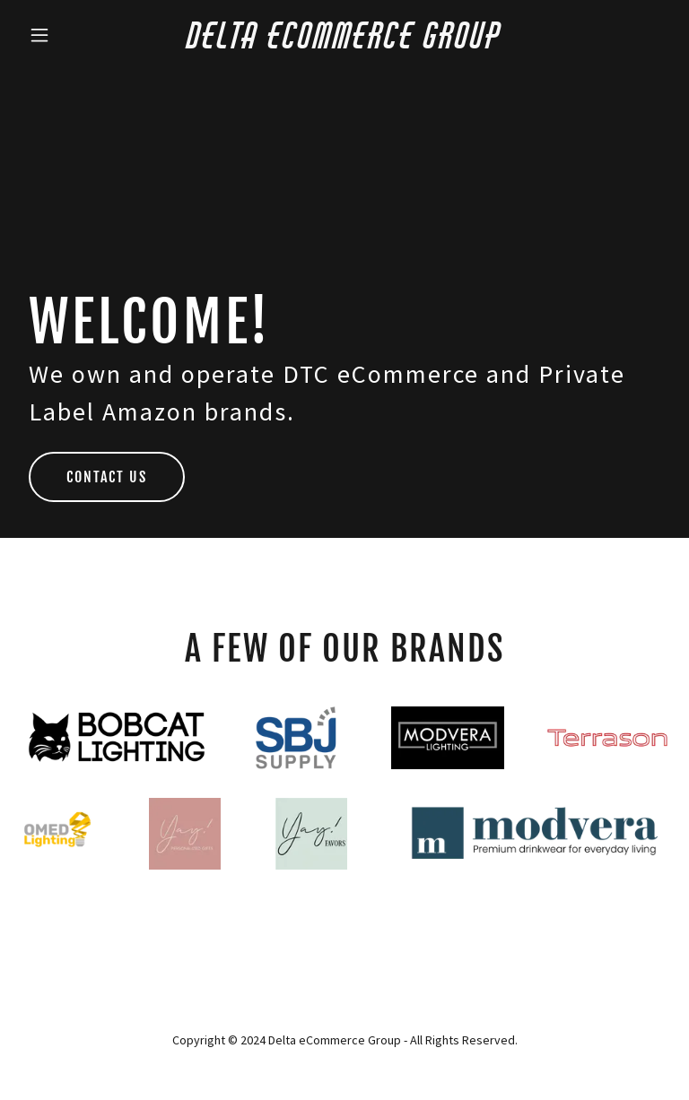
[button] (70, 35)
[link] (345, 43)
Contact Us (106, 477)
